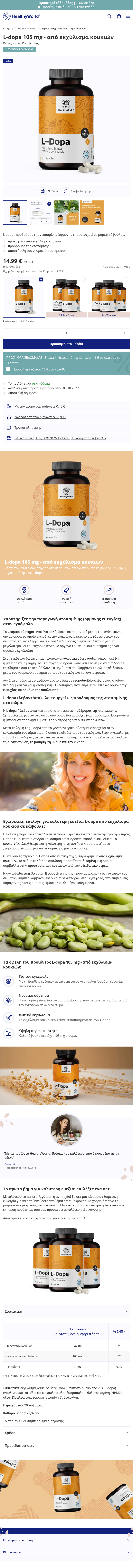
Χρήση (10, 1432)
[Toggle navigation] (128, 16)
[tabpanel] (66, 1366)
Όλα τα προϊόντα (26, 28)
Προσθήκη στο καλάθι (66, 344)
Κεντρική (8, 28)
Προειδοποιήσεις (19, 1445)
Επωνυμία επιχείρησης (18, 1540)
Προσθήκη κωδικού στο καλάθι (69, 7)
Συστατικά (13, 1311)
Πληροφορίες (12, 1552)
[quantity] (66, 332)
